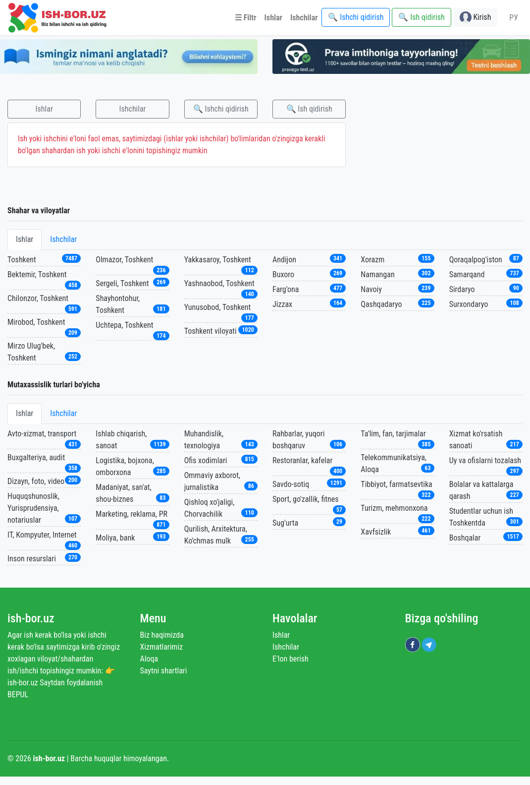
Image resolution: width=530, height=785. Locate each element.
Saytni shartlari (163, 670)
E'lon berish (290, 659)
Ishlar (44, 109)
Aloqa (149, 659)
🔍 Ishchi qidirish (221, 109)
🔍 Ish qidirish (309, 109)
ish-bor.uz (30, 618)
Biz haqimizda (162, 635)
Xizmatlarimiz (161, 647)
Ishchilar (132, 109)
